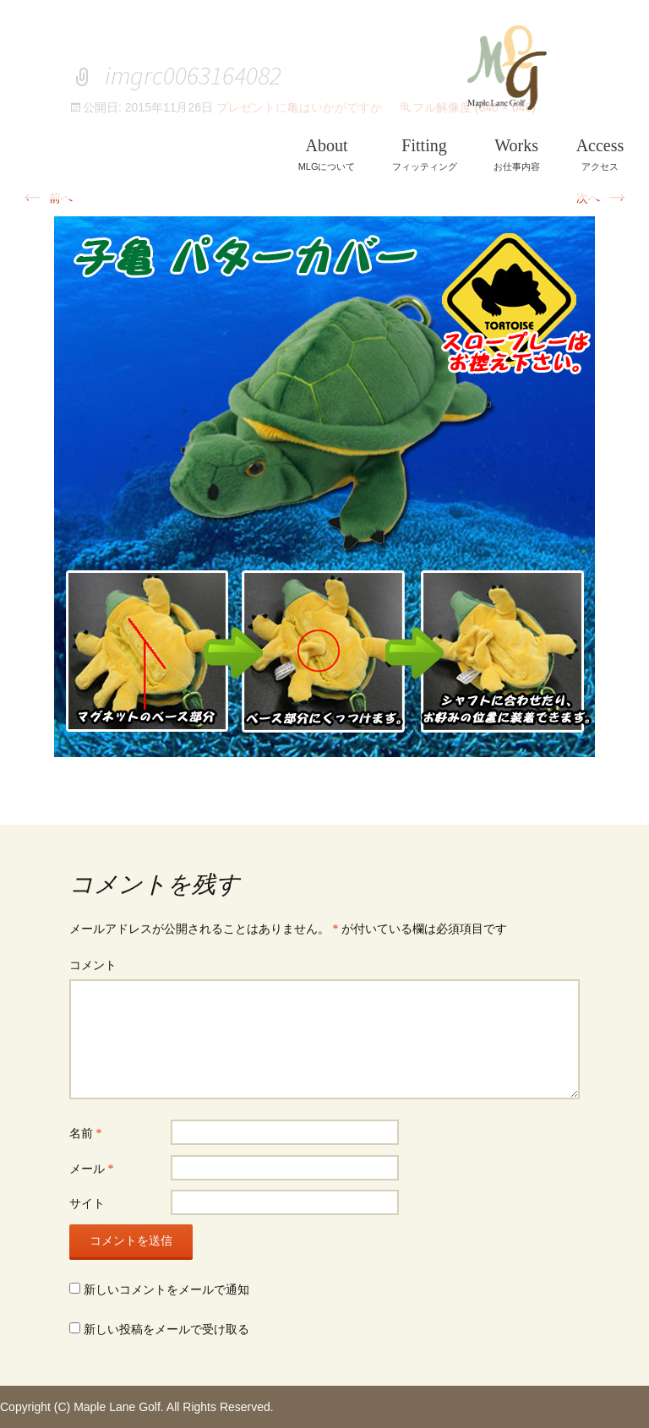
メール (91, 1169)
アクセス (600, 154)
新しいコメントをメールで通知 (166, 1290)
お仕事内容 (517, 154)
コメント (93, 965)
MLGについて (327, 154)
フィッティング (424, 154)
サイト (87, 1203)
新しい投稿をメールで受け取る (166, 1329)
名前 (85, 1133)
